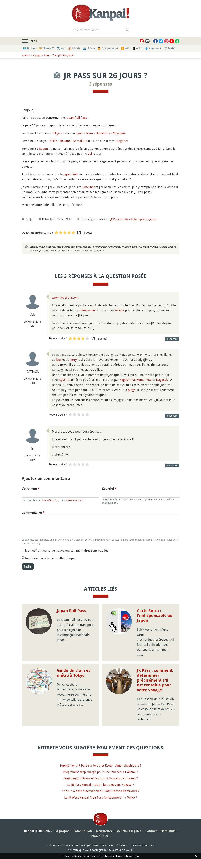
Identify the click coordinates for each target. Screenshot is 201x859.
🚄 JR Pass (89, 48)
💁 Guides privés (108, 48)
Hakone (65, 141)
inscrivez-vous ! (74, 500)
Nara (89, 133)
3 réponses (100, 84)
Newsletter (104, 831)
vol (90, 154)
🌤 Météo (170, 48)
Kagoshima (127, 380)
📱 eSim (137, 48)
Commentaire (33, 512)
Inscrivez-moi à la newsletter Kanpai (50, 558)
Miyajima (119, 133)
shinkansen (87, 310)
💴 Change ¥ (46, 48)
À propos (62, 831)
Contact (151, 831)
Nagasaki (162, 380)
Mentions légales (128, 831)
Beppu (43, 149)
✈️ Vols (60, 48)
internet (89, 187)
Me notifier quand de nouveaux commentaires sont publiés (66, 550)
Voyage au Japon (41, 55)
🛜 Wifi (125, 48)
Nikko (53, 141)
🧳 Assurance (153, 48)
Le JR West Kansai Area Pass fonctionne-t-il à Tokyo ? (100, 797)
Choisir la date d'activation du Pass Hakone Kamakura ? (100, 791)
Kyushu (64, 380)
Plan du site (100, 836)
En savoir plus (132, 856)
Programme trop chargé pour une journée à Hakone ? (100, 772)
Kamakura (80, 141)
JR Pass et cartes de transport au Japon (133, 219)
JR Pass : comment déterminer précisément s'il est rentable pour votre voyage (155, 680)
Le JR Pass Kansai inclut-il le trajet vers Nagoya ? (100, 785)
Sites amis (168, 831)
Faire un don (82, 831)
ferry (73, 360)
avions (119, 310)
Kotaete (26, 55)
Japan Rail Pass (76, 117)
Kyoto (79, 133)
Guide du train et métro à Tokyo (73, 673)
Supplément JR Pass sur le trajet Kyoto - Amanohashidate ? (100, 765)
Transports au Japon (63, 55)
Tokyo (56, 133)
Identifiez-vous (50, 500)
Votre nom (31, 488)
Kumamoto (144, 380)
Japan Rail (71, 174)
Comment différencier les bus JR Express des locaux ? (100, 778)
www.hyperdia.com (65, 297)
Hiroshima (103, 133)
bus (58, 360)
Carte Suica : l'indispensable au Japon (155, 615)
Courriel (109, 488)
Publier (28, 566)
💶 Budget (29, 48)
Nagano (121, 141)
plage (132, 390)
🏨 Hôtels (74, 48)
